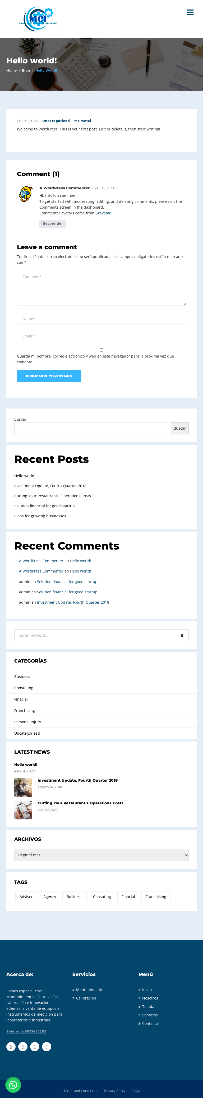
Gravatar (103, 212)
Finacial (21, 699)
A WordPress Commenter (41, 560)
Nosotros (150, 998)
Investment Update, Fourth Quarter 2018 (50, 485)
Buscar (20, 419)
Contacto (150, 1023)
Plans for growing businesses (40, 515)
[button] (13, 1085)
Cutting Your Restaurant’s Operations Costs (52, 495)
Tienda (148, 1006)
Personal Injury (27, 721)
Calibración (86, 998)
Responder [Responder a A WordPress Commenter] (53, 224)
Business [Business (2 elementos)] (74, 896)
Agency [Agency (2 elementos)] (49, 896)
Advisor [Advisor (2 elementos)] (26, 896)
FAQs (136, 1090)
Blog (26, 70)
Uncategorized (56, 121)
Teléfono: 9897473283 (26, 1031)
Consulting (23, 687)
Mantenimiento (89, 989)
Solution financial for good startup (44, 505)
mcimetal (82, 121)
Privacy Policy (115, 1090)
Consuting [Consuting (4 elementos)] (102, 896)
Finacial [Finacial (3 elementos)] (128, 896)
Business (22, 676)
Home (11, 70)
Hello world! (24, 475)
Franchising (24, 710)
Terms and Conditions (80, 1090)
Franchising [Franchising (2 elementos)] (156, 896)
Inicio (147, 989)
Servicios (150, 1014)
